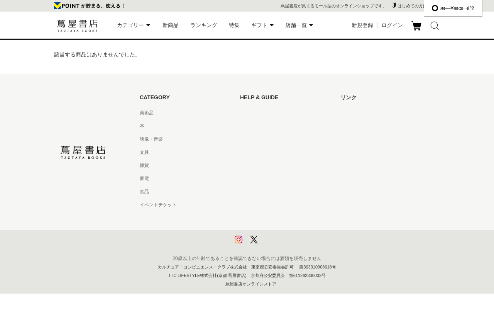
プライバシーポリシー (263, 218)
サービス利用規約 (258, 152)
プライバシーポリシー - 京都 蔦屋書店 (280, 231)
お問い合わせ (254, 139)
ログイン (392, 25)
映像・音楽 (151, 139)
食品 (144, 191)
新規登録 (362, 25)
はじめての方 (254, 113)
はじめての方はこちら (419, 5)
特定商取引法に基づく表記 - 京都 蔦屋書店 (284, 204)
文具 (144, 152)
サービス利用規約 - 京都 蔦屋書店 (275, 165)
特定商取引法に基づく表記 (268, 191)
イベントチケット (158, 204)
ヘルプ (247, 126)
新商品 (170, 25)
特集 (234, 25)
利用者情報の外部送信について (272, 244)
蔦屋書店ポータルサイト (365, 113)
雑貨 (144, 165)
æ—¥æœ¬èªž (453, 8)
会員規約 (249, 178)
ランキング (203, 25)
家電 (144, 178)
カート (417, 30)
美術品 (147, 113)
